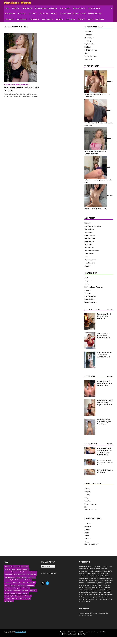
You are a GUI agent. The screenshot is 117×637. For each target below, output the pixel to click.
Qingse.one (88, 281)
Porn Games (72, 632)
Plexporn (87, 290)
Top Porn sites (94, 8)
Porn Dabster (89, 254)
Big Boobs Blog (89, 44)
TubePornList (89, 247)
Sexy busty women (16, 593)
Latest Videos (90, 444)
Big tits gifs (16, 566)
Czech (86, 542)
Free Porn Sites (89, 238)
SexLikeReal (88, 32)
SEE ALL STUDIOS (90, 509)
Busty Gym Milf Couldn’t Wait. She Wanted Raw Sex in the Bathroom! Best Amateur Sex (104, 451)
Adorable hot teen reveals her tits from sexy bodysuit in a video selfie (105, 402)
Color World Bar (89, 299)
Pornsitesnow (89, 241)
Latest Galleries (92, 309)
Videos (89, 19)
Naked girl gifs (30, 585)
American (87, 523)
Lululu (86, 278)
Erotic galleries (19, 580)
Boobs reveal (8, 572)
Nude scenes (8, 590)
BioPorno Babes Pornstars (93, 287)
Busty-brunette (32, 572)
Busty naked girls (31, 574)
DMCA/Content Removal (68, 634)
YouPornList (88, 244)
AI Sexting (22, 14)
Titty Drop (27, 598)
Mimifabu (87, 293)
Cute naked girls (9, 580)
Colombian (88, 539)
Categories (46, 19)
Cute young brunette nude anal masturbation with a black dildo (104, 383)
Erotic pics (28, 580)
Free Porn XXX (89, 38)
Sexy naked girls (9, 596)
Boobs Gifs (26, 569)
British (86, 536)
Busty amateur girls (19, 574)
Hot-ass (15, 582)
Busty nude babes (9, 577)
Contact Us (81, 634)
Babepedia (88, 59)
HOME (7, 8)
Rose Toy (15, 8)
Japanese (87, 527)
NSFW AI (54, 14)
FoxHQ (86, 53)
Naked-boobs (20, 585)
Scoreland (87, 501)
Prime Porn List (89, 235)
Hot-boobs (22, 582)
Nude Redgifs (25, 588)
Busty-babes (23, 572)
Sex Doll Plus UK (94, 14)
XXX (85, 257)
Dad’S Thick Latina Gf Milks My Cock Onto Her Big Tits (104, 462)
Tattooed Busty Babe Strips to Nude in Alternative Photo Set (104, 335)
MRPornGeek (34, 19)
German (87, 530)
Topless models (9, 601)
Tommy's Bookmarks (91, 251)
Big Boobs (87, 47)
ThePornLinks (89, 229)
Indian (86, 533)
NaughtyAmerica (90, 504)
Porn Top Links (89, 263)
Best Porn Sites (79, 8)
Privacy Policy (90, 632)
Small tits (7, 598)
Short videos (28, 596)
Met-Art (87, 488)
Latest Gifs (89, 376)
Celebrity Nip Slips (90, 50)
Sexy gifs (25, 593)
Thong (20, 598)
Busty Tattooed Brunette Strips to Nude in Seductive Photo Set (104, 355)
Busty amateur (8, 574)
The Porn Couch (90, 260)
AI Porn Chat (10, 14)
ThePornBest (88, 232)
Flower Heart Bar (90, 302)
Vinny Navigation (90, 296)
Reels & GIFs (70, 19)
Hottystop (87, 41)
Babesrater (88, 35)
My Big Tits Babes (90, 56)
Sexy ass (7, 593)
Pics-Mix (81, 19)
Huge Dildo (9, 19)
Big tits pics (24, 566)
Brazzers (87, 223)
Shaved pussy (19, 596)
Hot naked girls (31, 582)
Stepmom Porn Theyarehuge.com (72, 14)
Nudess (87, 284)
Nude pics (17, 588)
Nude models (25, 84)
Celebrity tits (31, 577)
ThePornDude (21, 19)
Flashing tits (8, 582)
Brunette (15, 572)
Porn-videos (17, 590)
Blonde (19, 569)
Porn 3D (80, 632)
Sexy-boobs (33, 590)
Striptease (14, 598)
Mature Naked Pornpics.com (46, 8)
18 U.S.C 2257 (101, 632)
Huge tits (7, 585)
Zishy (86, 507)
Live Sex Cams (27, 8)
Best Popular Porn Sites (92, 226)
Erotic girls (8, 84)
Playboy (87, 495)
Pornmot (62, 632)
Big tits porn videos (10, 569)
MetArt (13, 585)
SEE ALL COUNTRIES (91, 544)
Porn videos (25, 590)
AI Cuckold (44, 14)
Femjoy (86, 498)
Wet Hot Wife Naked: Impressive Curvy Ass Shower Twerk (104, 422)
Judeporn (87, 266)
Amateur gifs (8, 566)
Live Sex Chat (65, 8)
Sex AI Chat (33, 14)
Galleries (59, 19)
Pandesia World (20, 632)
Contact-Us (99, 19)
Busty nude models (21, 577)
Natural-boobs (8, 588)
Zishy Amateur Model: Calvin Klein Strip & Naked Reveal (104, 316)
